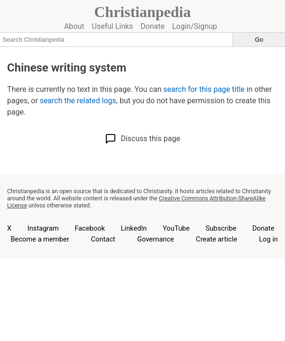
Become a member (39, 239)
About (74, 26)
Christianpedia (142, 11)
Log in (268, 239)
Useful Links (112, 26)
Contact (103, 239)
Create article (216, 239)
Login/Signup (194, 26)
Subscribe (221, 228)
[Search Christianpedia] (116, 39)
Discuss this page (142, 138)
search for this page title (204, 89)
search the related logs (78, 100)
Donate (152, 26)
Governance (155, 239)
